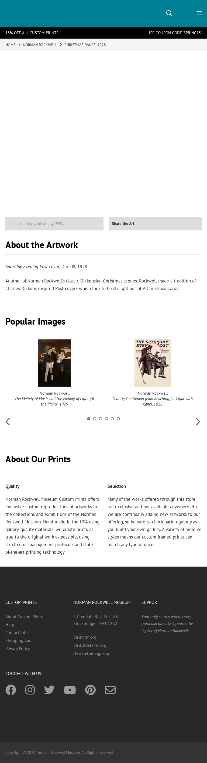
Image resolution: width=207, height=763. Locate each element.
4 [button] (106, 418)
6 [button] (118, 418)
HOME (10, 44)
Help (9, 624)
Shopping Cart (18, 640)
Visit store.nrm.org (89, 645)
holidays (27, 223)
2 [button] (94, 418)
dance (13, 223)
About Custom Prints (24, 616)
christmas (44, 223)
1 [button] (88, 418)
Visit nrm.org (84, 637)
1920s (59, 223)
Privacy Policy (17, 648)
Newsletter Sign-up (91, 653)
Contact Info (16, 632)
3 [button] (100, 418)
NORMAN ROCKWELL (40, 44)
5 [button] (112, 418)
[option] (54, 373)
